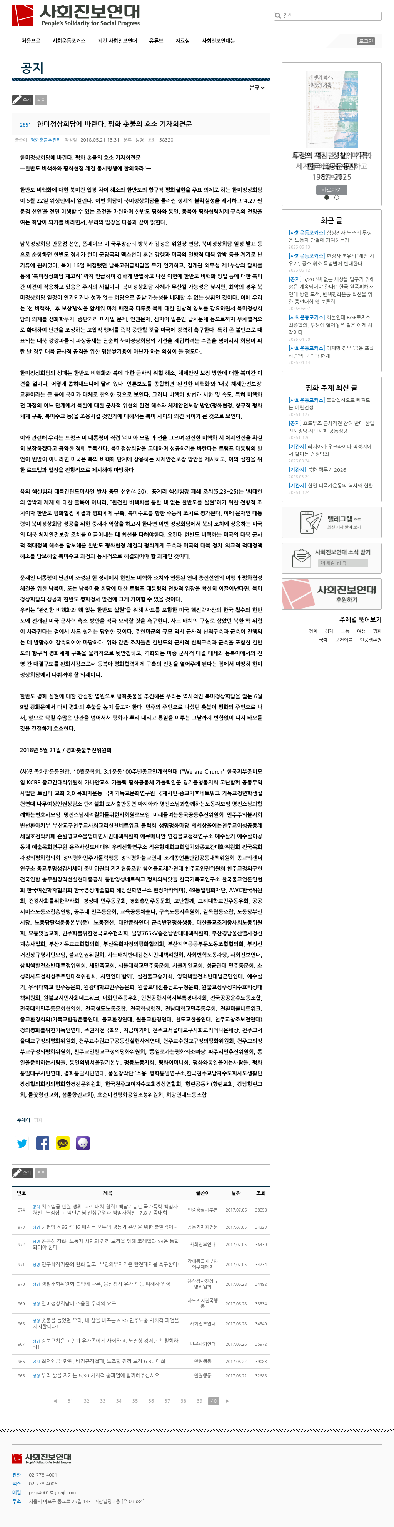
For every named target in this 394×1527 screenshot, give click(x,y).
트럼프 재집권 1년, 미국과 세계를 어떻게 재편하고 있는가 (331, 166)
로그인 (366, 41)
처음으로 (31, 40)
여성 (361, 631)
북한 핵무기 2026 (327, 469)
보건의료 (343, 640)
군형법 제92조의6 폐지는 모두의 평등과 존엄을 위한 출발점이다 (105, 1227)
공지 (32, 68)
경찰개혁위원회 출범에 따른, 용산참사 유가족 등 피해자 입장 (101, 1284)
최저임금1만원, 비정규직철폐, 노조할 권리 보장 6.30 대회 (99, 1361)
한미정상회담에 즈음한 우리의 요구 (74, 1303)
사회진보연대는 (218, 40)
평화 (377, 631)
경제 (329, 631)
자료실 (183, 40)
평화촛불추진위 (45, 140)
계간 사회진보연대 (117, 40)
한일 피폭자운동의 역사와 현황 (340, 485)
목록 (41, 100)
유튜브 (156, 40)
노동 (345, 631)
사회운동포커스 (69, 40)
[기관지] (297, 446)
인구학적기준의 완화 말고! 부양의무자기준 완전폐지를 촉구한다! (106, 1264)
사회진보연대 (76, 16)
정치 (313, 631)
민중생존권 (371, 640)
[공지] (295, 279)
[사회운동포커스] (307, 232)
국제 (323, 640)
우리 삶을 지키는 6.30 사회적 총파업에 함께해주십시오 (97, 1375)
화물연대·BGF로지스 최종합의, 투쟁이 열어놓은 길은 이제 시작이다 (330, 325)
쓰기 (27, 100)
